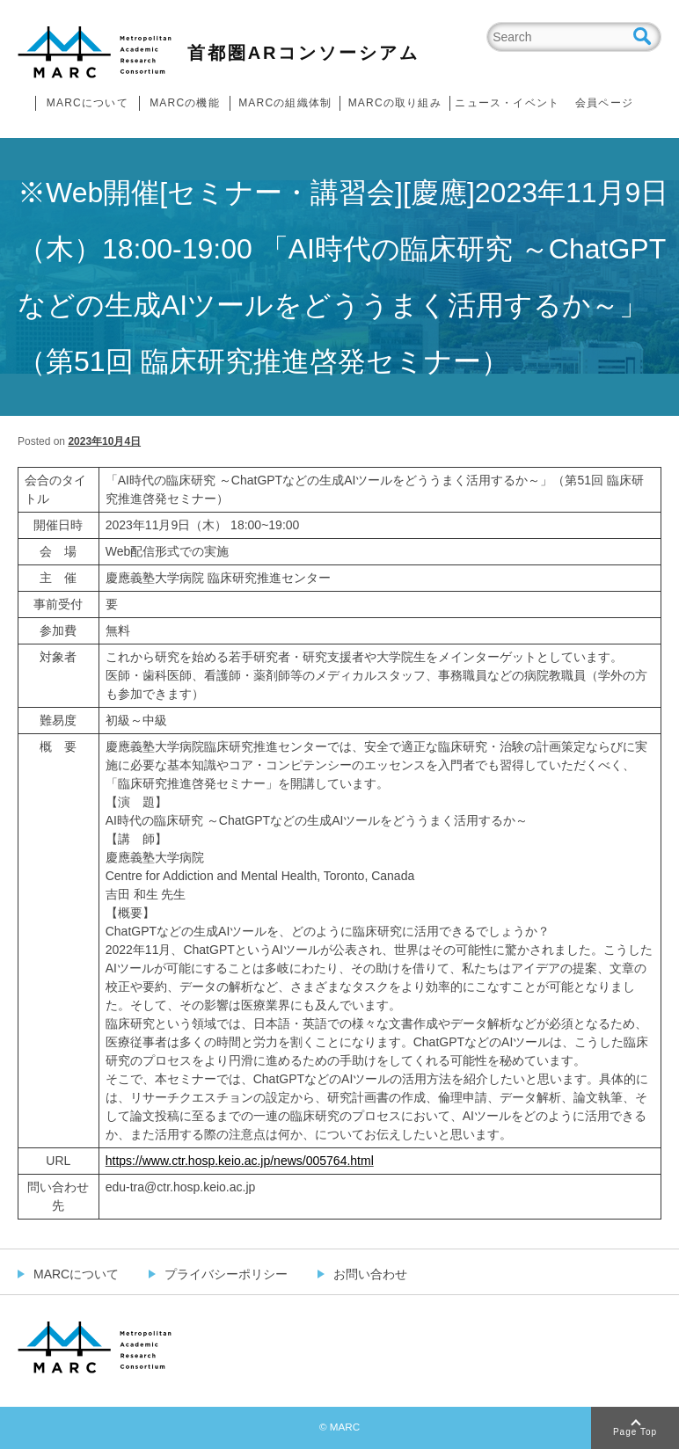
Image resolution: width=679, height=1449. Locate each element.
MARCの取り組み (395, 103)
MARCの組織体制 (285, 103)
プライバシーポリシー (226, 1274)
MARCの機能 (185, 103)
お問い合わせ (370, 1274)
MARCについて (87, 103)
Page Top (635, 1432)
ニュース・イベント (507, 103)
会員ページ (604, 103)
